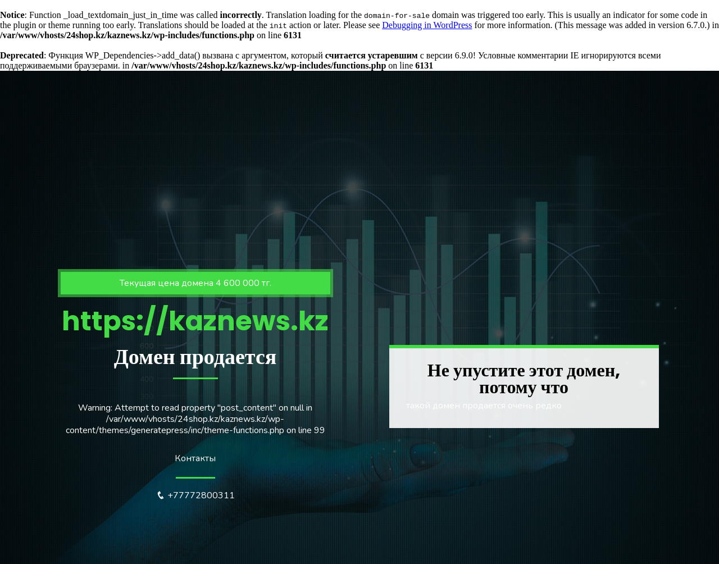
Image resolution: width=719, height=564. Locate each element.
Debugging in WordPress (427, 25)
